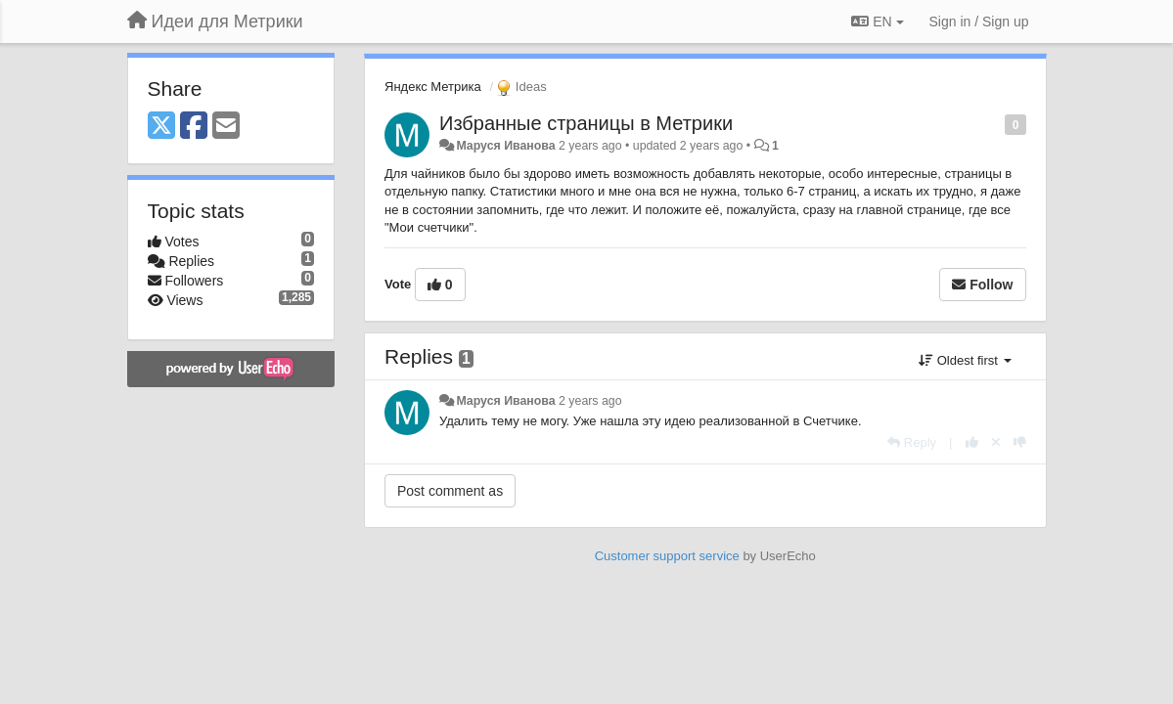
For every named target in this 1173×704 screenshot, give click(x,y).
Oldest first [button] (965, 360)
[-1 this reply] (1020, 442)
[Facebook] (193, 127)
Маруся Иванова (505, 146)
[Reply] (911, 442)
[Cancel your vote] (996, 442)
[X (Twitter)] (161, 127)
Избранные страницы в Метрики (586, 123)
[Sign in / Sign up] (979, 21)
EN (877, 21)
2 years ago (590, 401)
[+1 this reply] (972, 442)
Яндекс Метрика (432, 86)
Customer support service (667, 556)
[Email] (226, 127)
